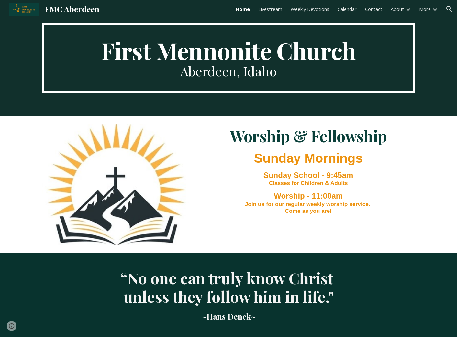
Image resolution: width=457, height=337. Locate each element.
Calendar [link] (347, 9)
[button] (449, 9)
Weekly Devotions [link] (310, 9)
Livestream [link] (270, 9)
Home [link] (243, 9)
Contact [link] (373, 9)
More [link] (425, 9)
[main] (228, 58)
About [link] (397, 9)
